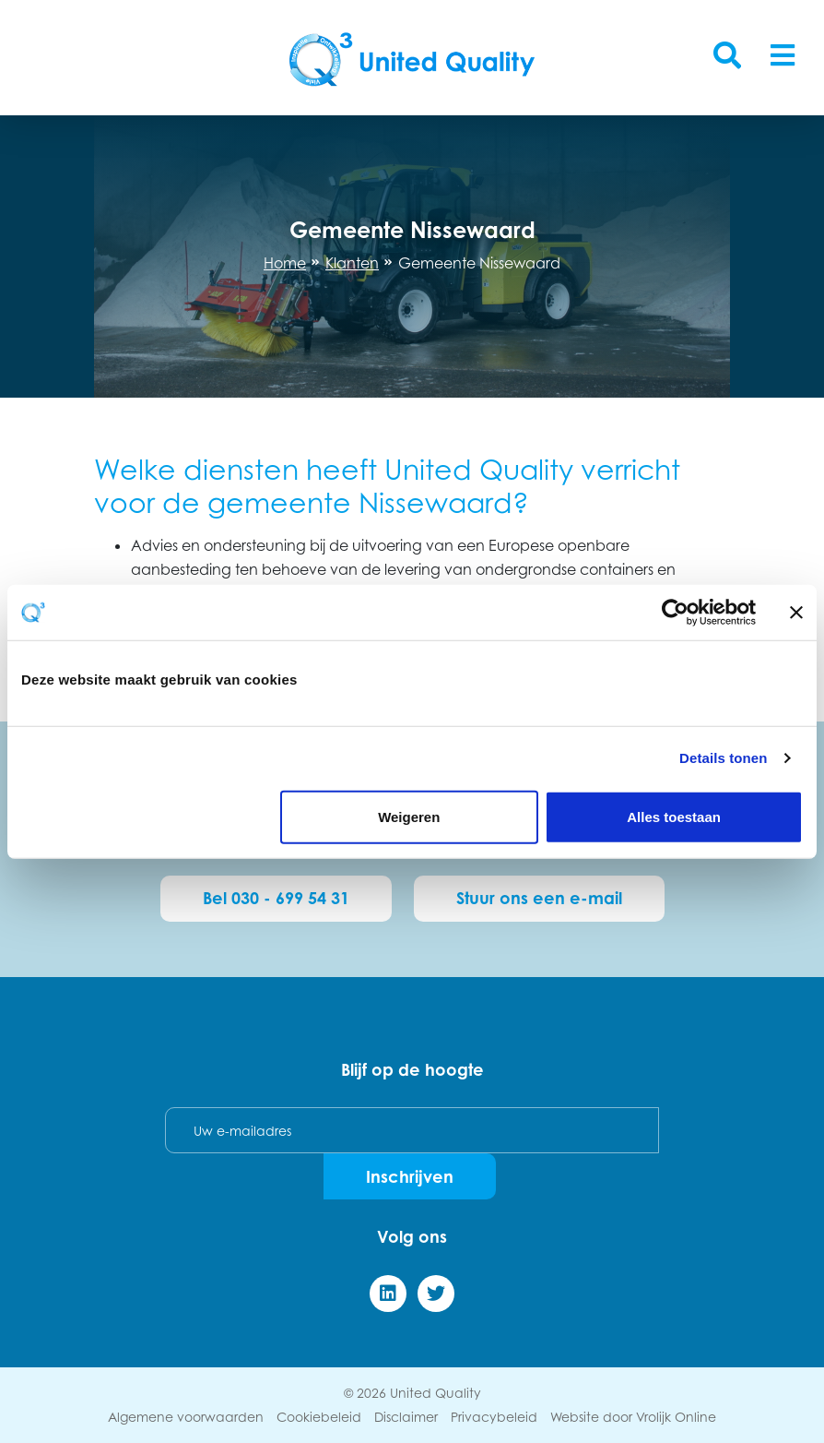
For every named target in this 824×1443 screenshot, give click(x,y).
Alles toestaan (674, 816)
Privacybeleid (494, 1417)
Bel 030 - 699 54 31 (276, 898)
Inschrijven (409, 1176)
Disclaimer (406, 1417)
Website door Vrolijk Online (633, 1417)
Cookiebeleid (319, 1417)
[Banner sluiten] (796, 612)
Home (285, 263)
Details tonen (723, 758)
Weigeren (409, 816)
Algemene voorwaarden (186, 1417)
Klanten (352, 263)
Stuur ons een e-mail (539, 898)
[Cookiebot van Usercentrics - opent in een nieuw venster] (675, 612)
